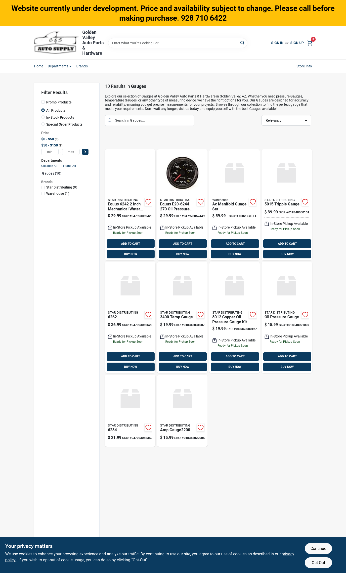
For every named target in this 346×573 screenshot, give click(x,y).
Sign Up (297, 43)
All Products (55, 110)
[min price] (50, 152)
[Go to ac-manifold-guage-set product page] (234, 204)
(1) (57, 193)
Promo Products (59, 102)
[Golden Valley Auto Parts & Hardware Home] (56, 43)
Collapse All (49, 166)
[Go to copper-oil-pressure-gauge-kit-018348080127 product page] (234, 317)
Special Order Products (64, 124)
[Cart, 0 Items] (309, 43)
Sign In (277, 43)
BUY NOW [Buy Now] (130, 254)
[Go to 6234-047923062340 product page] (130, 411)
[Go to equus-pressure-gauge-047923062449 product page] (182, 204)
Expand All (68, 166)
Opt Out (318, 562)
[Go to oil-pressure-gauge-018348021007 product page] (286, 317)
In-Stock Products (60, 117)
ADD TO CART (130, 243)
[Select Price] (85, 152)
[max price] (71, 152)
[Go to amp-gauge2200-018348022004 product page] (182, 411)
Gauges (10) (51, 173)
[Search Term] (177, 43)
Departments (58, 66)
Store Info (304, 66)
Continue (318, 548)
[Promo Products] (43, 102)
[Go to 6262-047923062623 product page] (130, 317)
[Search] (242, 43)
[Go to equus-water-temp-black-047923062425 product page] (130, 204)
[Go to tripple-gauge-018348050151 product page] (286, 204)
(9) (61, 187)
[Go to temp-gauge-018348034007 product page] (182, 317)
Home (38, 66)
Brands (82, 66)
